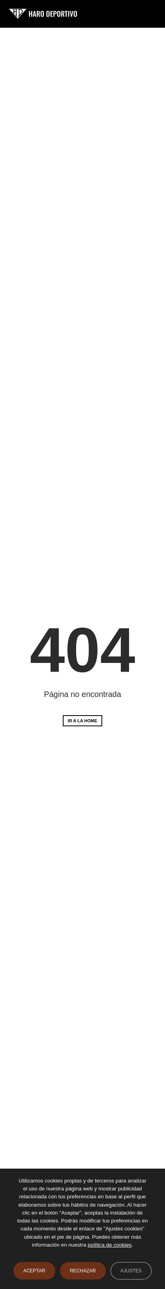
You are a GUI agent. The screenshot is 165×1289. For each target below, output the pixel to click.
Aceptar (34, 1271)
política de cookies (109, 1245)
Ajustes (131, 1271)
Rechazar (83, 1271)
